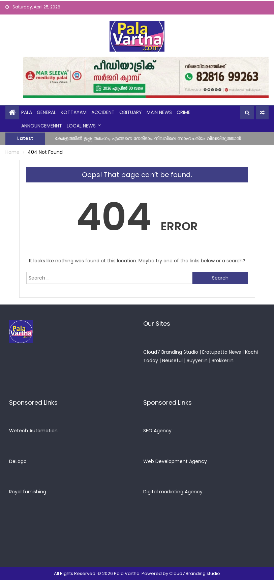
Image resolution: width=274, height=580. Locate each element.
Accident (103, 112)
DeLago (18, 461)
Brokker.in (223, 360)
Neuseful (172, 360)
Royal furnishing (27, 491)
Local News (81, 125)
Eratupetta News (221, 352)
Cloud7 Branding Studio (170, 352)
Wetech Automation (33, 430)
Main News (159, 112)
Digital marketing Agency (173, 491)
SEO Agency (157, 430)
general (46, 112)
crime (183, 112)
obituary (130, 112)
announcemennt (41, 125)
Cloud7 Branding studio (194, 573)
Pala (26, 112)
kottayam (74, 112)
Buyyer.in (197, 360)
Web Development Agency (175, 461)
